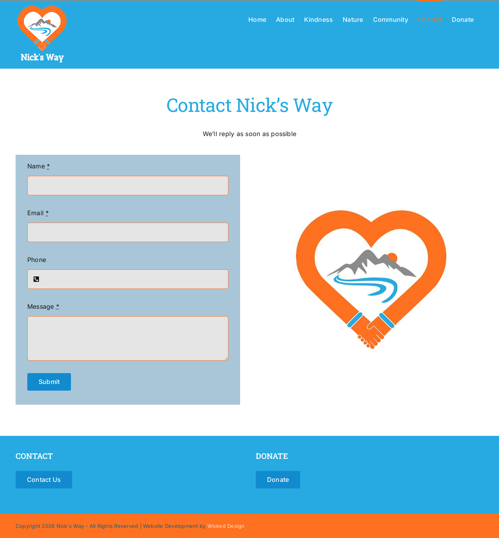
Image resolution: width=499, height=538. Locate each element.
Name (38, 166)
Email (38, 213)
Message (43, 306)
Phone (36, 260)
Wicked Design (226, 526)
